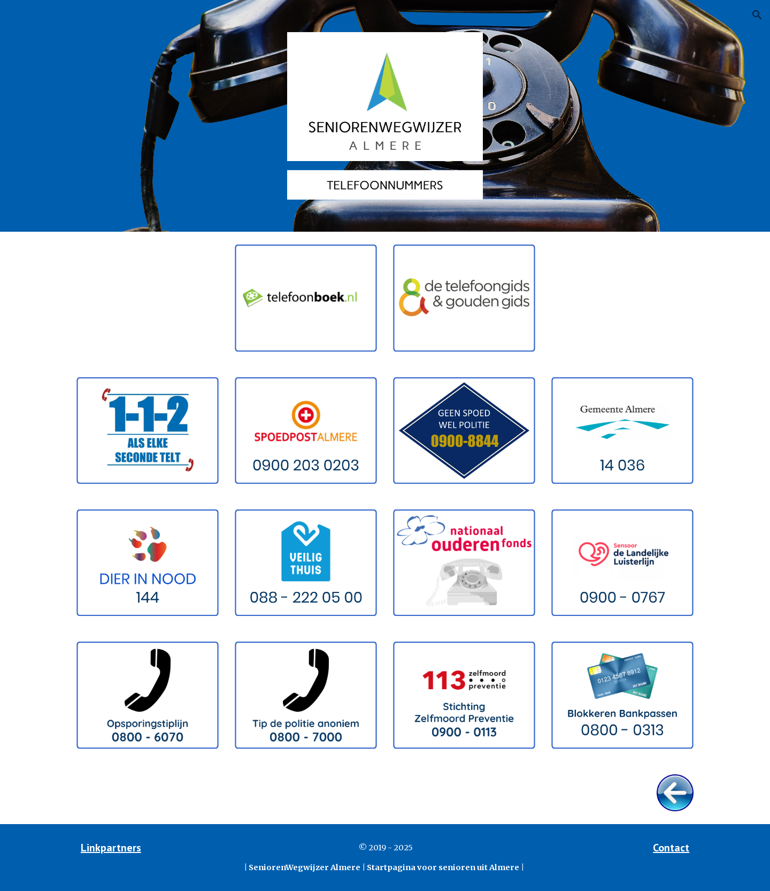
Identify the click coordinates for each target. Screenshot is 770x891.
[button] (757, 15)
